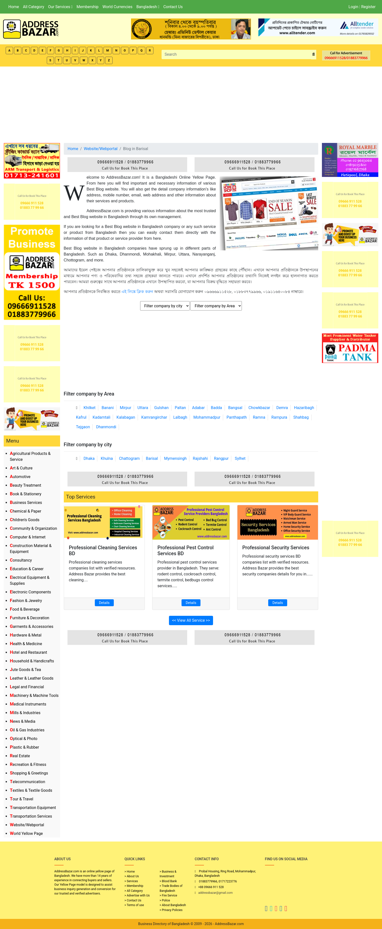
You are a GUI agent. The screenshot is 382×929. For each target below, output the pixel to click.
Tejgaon (83, 427)
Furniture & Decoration (29, 618)
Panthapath (237, 417)
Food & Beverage (25, 609)
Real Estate (20, 756)
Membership (88, 6)
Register (368, 6)
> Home (130, 871)
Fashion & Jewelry (26, 600)
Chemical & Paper (25, 511)
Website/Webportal (27, 825)
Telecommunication (27, 781)
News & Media (22, 721)
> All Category (134, 891)
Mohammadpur (206, 417)
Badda (216, 407)
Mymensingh (175, 458)
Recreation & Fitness (28, 764)
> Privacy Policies (171, 910)
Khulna (107, 458)
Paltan (180, 407)
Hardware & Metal (25, 635)
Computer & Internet (28, 537)
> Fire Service (168, 895)
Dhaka (89, 458)
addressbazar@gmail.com (215, 893)
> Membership (134, 886)
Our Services (60, 6)
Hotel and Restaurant (28, 652)
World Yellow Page (26, 833)
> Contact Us (133, 900)
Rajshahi (200, 458)
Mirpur (126, 407)
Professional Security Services (275, 548)
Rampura (279, 417)
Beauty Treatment (25, 485)
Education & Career (27, 569)
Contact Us (173, 6)
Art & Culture (21, 468)
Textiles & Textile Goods (31, 790)
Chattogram (129, 458)
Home (13, 6)
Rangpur (221, 458)
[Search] (236, 54)
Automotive (20, 476)
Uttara (142, 407)
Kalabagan (125, 417)
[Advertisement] (191, 103)
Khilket (89, 407)
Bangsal (235, 407)
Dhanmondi (106, 427)
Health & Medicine (26, 643)
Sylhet (240, 458)
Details (104, 603)
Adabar (198, 407)
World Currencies (117, 6)
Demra (282, 407)
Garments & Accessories (31, 626)
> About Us (132, 876)
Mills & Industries (25, 712)
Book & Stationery (25, 494)
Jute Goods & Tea (25, 669)
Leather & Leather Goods (31, 678)
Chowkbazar (259, 407)
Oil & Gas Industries (27, 730)
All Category (33, 6)
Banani (108, 407)
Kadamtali (101, 417)
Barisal (152, 458)
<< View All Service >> (191, 620)
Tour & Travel (21, 799)
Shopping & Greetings (29, 773)
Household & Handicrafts (32, 661)
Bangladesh (147, 6)
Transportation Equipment (33, 807)
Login (353, 6)
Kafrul (81, 417)
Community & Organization (33, 528)
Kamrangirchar (154, 417)
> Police (165, 900)
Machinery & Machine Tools (34, 695)
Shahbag (301, 417)
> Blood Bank (168, 881)
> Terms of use (134, 905)
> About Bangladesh (173, 905)
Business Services (26, 502)
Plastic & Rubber (24, 747)
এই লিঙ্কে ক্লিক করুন (137, 292)
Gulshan (161, 407)
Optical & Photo (23, 738)
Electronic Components (30, 592)
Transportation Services (31, 816)
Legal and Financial (27, 687)
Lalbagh (180, 417)
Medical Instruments (28, 704)
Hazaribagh (304, 407)
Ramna (259, 417)
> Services (131, 881)
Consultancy (21, 560)
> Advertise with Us (137, 895)
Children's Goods (24, 519)
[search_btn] (313, 54)
